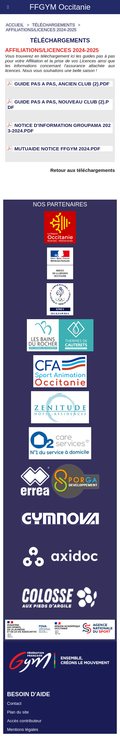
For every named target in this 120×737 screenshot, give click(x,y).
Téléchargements (53, 24)
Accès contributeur (24, 720)
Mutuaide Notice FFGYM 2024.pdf (57, 148)
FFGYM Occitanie (60, 7)
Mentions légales (22, 729)
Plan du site (18, 712)
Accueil (15, 24)
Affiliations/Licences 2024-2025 (41, 29)
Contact (14, 703)
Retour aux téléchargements (82, 170)
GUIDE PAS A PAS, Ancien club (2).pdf (61, 83)
